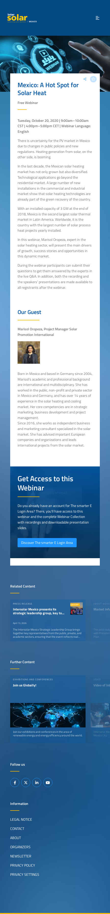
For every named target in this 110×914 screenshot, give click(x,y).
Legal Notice (21, 819)
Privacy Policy (22, 865)
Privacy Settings (24, 874)
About (15, 838)
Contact (17, 828)
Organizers (20, 847)
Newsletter (20, 856)
